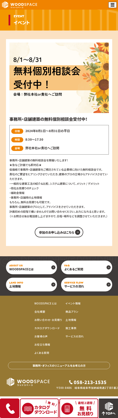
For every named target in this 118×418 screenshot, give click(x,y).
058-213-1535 (90, 382)
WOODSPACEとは (21, 267)
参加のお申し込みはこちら (56, 232)
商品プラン (71, 311)
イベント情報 (73, 303)
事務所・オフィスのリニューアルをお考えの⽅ (59, 365)
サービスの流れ (74, 284)
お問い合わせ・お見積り (48, 320)
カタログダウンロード (47, 328)
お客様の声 (41, 336)
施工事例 (70, 328)
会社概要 (39, 311)
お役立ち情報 (42, 344)
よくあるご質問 (73, 267)
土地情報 (16, 284)
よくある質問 (41, 353)
